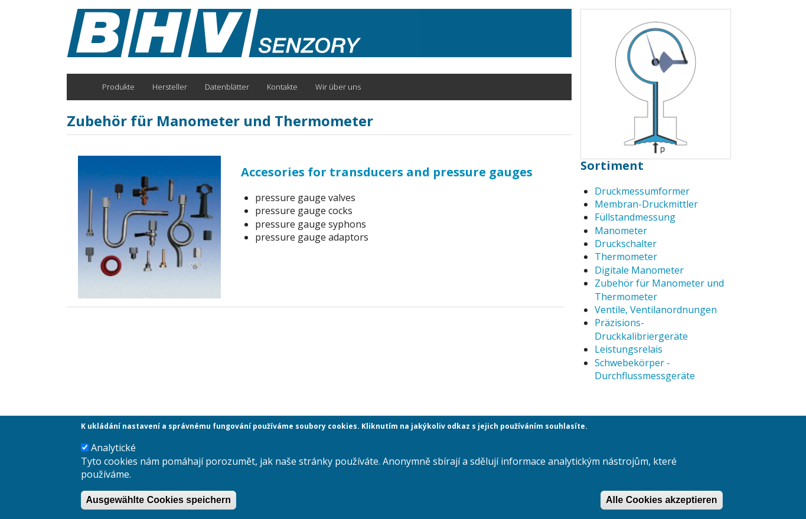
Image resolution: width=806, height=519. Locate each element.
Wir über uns (338, 86)
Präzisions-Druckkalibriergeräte (641, 329)
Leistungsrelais (629, 349)
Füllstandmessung (635, 217)
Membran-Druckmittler (646, 204)
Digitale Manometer (639, 270)
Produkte (118, 86)
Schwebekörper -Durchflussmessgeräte (645, 369)
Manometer (621, 230)
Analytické (113, 450)
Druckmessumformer (642, 191)
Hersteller (169, 86)
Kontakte (282, 86)
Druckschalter (626, 243)
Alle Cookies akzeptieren (661, 502)
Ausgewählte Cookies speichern (158, 502)
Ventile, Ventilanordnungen (656, 309)
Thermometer (626, 256)
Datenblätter (227, 86)
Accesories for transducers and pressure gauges (387, 172)
